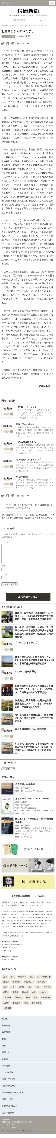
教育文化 (6, 1056)
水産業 (15, 996)
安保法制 (7, 1011)
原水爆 (25, 996)
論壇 (5, 980)
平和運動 (6, 1069)
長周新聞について (10, 1089)
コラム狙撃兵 (8, 1076)
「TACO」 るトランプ (26, 407)
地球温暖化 (36, 1006)
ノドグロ (47, 991)
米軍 (37, 991)
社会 (4, 1049)
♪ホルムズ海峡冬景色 (26, 442)
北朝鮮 (21, 991)
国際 (4, 1042)
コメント (5, 542)
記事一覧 (6, 1029)
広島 (35, 1001)
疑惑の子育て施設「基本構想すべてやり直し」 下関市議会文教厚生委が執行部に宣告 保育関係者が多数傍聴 (34, 619)
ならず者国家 (22, 477)
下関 (12, 980)
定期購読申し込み (28, 600)
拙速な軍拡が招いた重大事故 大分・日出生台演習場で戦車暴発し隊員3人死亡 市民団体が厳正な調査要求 (34, 663)
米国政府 (16, 1006)
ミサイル (43, 996)
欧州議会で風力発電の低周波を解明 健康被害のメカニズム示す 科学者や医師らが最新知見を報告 (34, 707)
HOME (5, 1022)
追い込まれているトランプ (28, 459)
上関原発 (7, 1001)
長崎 (28, 1001)
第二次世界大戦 (44, 980)
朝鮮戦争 (22, 980)
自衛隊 (6, 985)
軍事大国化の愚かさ (25, 424)
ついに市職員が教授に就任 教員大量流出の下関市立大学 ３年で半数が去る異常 (34, 721)
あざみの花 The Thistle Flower (32, 802)
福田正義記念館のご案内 (13, 1096)
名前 (3, 570)
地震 (26, 1006)
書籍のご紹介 (8, 1103)
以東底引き (46, 1001)
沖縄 (34, 996)
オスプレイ (29, 985)
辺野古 (6, 996)
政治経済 (6, 1036)
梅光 (30, 991)
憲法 (32, 980)
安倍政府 (18, 1001)
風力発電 (41, 985)
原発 (5, 991)
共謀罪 (6, 1006)
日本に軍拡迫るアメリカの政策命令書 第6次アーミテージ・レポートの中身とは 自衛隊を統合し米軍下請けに (35, 692)
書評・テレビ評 (9, 1083)
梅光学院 (16, 985)
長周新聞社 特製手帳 (25, 788)
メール (4, 578)
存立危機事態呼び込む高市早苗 (30, 733)
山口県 (5, 1062)
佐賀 (12, 991)
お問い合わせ (8, 1116)
